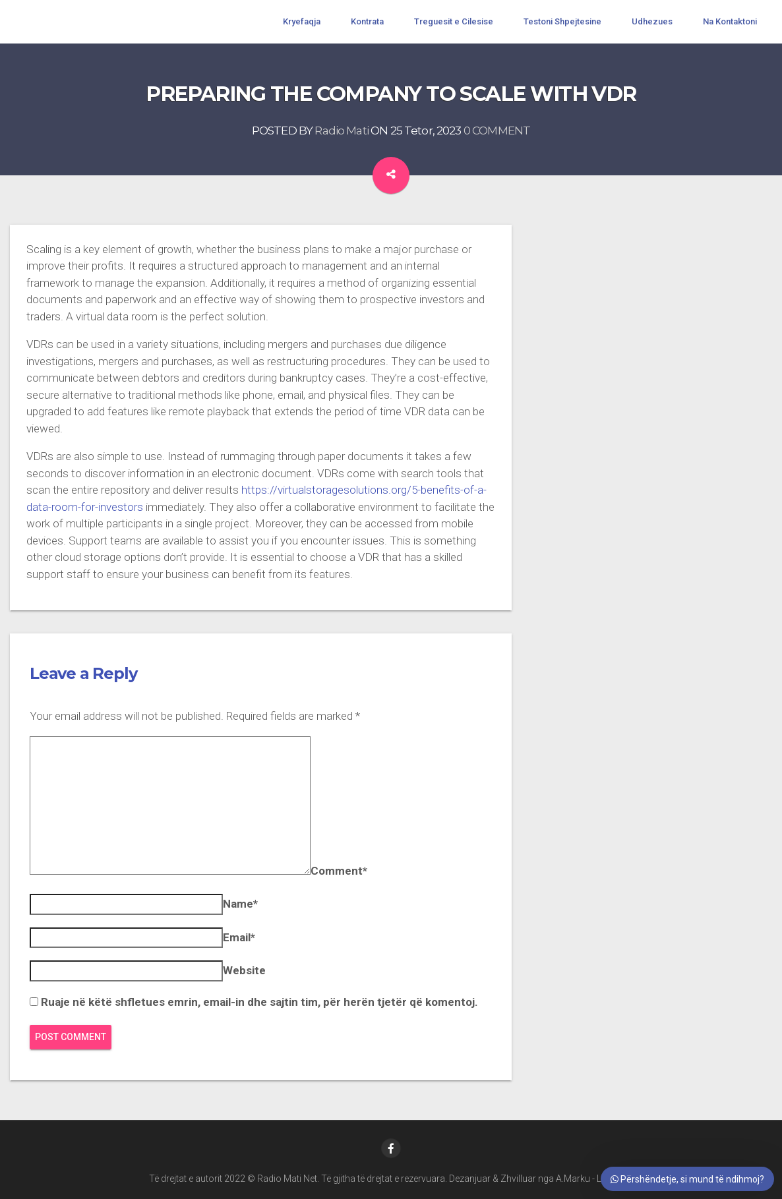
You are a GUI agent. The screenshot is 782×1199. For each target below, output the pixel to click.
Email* (239, 937)
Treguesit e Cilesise (453, 21)
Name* (240, 903)
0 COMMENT (497, 130)
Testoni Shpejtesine (562, 21)
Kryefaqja (301, 21)
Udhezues (652, 21)
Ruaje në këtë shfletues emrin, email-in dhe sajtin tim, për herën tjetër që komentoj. (259, 1002)
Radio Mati (342, 130)
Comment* (339, 870)
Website (244, 970)
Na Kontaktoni (730, 21)
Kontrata (367, 21)
